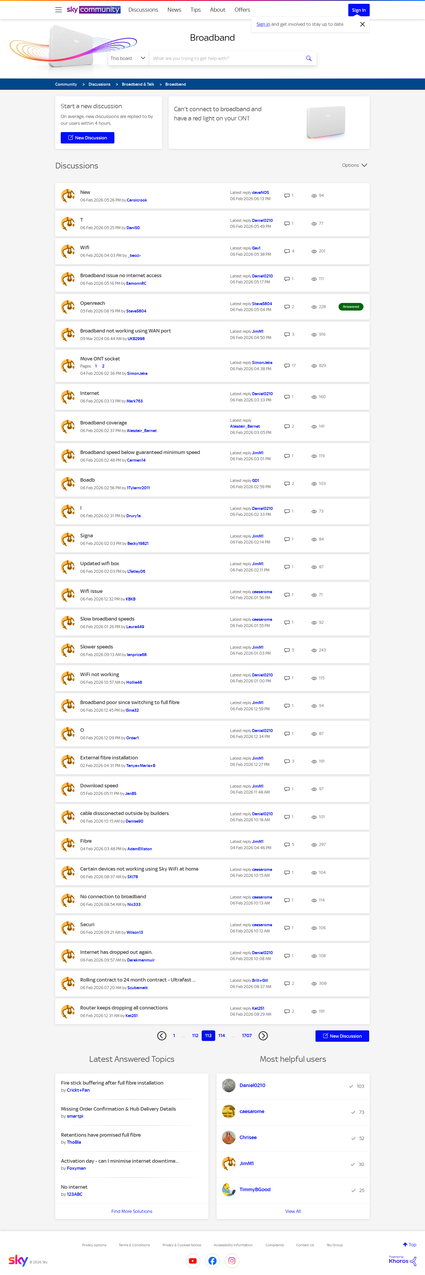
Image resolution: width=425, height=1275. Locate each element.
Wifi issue (91, 591)
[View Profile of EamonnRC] (136, 283)
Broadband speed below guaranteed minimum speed (140, 452)
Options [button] (350, 165)
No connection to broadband (113, 896)
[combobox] (224, 58)
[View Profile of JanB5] (130, 793)
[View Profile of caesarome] (262, 591)
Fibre (86, 841)
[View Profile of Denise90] (134, 821)
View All (293, 1211)
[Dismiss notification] (362, 24)
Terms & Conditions (134, 1245)
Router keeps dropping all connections (124, 1008)
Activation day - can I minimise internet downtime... (120, 1161)
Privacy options (94, 1245)
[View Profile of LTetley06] (136, 571)
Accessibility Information (233, 1245)
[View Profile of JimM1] (257, 331)
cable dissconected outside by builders (124, 813)
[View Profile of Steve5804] (136, 311)
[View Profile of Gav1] (256, 248)
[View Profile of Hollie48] (134, 682)
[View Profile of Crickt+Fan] (78, 1090)
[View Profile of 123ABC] (74, 1194)
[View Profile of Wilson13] (135, 932)
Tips (196, 10)
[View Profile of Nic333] (134, 904)
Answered (351, 307)
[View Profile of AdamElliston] (139, 848)
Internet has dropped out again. (116, 952)
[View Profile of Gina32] (132, 710)
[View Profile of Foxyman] (76, 1168)
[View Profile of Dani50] (133, 227)
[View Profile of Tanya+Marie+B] (140, 765)
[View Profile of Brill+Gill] (260, 980)
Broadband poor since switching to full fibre (129, 702)
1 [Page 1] (174, 1035)
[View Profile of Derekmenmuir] (141, 960)
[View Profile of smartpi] (75, 1116)
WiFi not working (99, 674)
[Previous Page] (161, 1035)
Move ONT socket (100, 359)
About (218, 10)
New (85, 192)
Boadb (87, 480)
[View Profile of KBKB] (131, 599)
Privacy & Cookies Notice (182, 1245)
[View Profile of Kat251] (131, 1015)
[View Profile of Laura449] (135, 626)
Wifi (84, 247)
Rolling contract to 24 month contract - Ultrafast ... (138, 980)
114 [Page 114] (221, 1035)
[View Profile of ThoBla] (74, 1142)
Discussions (143, 10)
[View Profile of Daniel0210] (262, 220)
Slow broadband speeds (107, 619)
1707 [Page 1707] (247, 1035)
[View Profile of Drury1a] (133, 515)
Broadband (212, 37)
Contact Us (305, 1245)
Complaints (275, 1245)
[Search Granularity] (128, 58)
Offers (242, 10)
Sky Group (335, 1245)
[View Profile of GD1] (255, 480)
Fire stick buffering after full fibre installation (112, 1083)
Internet (89, 393)
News (174, 10)
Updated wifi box (99, 563)
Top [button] (412, 1244)
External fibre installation (109, 758)
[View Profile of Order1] (132, 738)
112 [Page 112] (195, 1035)
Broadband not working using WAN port (125, 331)
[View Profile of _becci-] (134, 255)
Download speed (99, 785)
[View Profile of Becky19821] (138, 543)
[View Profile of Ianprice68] (137, 654)
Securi (87, 924)
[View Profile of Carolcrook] (137, 200)
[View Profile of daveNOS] (260, 192)
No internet (74, 1187)
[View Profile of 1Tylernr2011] (138, 487)
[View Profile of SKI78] (132, 876)
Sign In (359, 10)
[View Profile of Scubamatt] (137, 987)
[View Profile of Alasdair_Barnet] (142, 430)
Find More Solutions (131, 1211)
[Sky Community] (94, 10)
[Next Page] (263, 1035)
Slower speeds (96, 647)
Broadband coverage (103, 423)
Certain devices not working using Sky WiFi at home (139, 869)
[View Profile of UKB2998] (136, 338)
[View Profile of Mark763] (135, 401)
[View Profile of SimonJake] (137, 373)
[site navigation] (58, 9)
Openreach (92, 303)
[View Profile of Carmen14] (136, 460)
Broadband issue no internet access (121, 275)
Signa (86, 535)
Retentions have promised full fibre (101, 1135)
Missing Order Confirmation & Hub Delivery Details (118, 1109)
